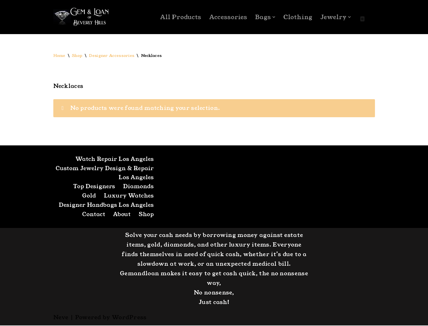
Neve (61, 318)
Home (59, 56)
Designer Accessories (112, 56)
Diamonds (138, 187)
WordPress (129, 318)
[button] (273, 17)
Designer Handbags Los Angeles (105, 206)
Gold (88, 196)
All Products (180, 17)
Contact (92, 215)
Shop (77, 56)
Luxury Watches (128, 196)
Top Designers (93, 187)
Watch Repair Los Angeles (114, 159)
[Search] (370, 17)
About (121, 215)
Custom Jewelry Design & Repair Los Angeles (115, 173)
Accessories (228, 17)
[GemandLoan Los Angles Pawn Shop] (81, 17)
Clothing (297, 17)
